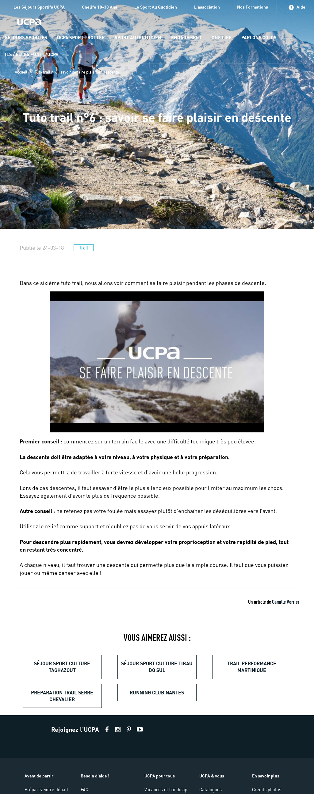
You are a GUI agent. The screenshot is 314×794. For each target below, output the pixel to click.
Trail (83, 247)
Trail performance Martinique (251, 666)
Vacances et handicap (165, 789)
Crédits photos (266, 789)
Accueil (21, 72)
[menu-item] (26, 37)
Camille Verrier (285, 601)
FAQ (84, 789)
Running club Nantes (157, 692)
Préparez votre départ (47, 789)
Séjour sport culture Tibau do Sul (157, 666)
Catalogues (210, 789)
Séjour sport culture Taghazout (62, 666)
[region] (157, 114)
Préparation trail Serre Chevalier (62, 695)
